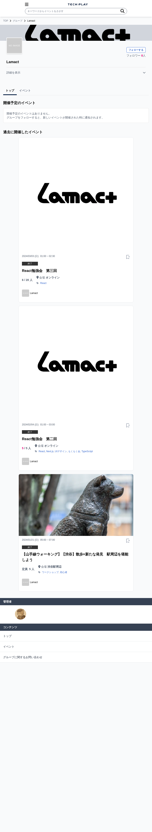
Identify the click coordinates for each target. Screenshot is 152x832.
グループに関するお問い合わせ (22, 657)
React (43, 283)
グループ (17, 20)
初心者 (63, 572)
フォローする (136, 50)
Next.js (50, 451)
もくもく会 (74, 451)
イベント (8, 646)
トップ (7, 636)
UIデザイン (61, 451)
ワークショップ (50, 572)
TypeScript (87, 451)
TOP (5, 20)
